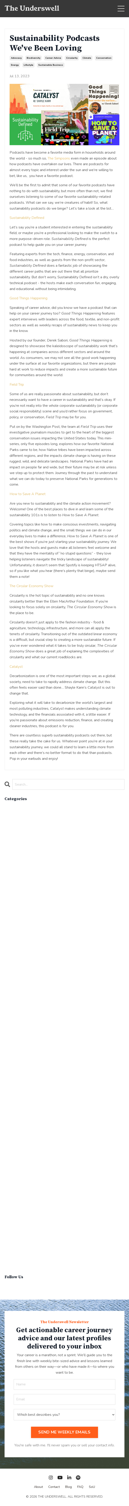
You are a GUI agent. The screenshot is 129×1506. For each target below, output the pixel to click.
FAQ (80, 1487)
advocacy (16, 58)
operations (13, 1108)
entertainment (16, 957)
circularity (71, 58)
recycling (12, 1177)
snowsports (14, 1195)
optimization (14, 1113)
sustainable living (19, 1247)
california (12, 847)
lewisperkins (15, 1044)
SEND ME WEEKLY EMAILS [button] (64, 1432)
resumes (12, 1183)
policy (9, 1148)
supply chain (15, 1212)
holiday (11, 1009)
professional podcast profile (27, 1160)
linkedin (11, 1061)
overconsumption (18, 1125)
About (38, 1487)
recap (10, 1171)
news (9, 1096)
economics (13, 939)
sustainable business (50, 65)
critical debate (16, 928)
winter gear (14, 1264)
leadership (13, 1038)
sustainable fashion (20, 1241)
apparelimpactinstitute (23, 823)
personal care (16, 1142)
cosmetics (13, 916)
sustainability (15, 1218)
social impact (15, 1200)
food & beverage (19, 997)
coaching (11, 887)
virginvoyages (16, 1258)
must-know (14, 1084)
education (12, 945)
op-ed (10, 1102)
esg (8, 974)
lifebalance (14, 1050)
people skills (15, 1137)
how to (11, 1015)
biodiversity (33, 58)
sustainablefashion (19, 1253)
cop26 (10, 910)
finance (10, 992)
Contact (54, 1487)
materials (12, 1079)
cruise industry (16, 934)
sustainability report (21, 1224)
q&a (9, 1166)
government (14, 1003)
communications (17, 893)
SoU (92, 1487)
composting (14, 899)
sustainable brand (19, 1229)
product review (17, 1154)
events (10, 980)
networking (14, 1090)
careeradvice (15, 858)
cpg (8, 922)
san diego (13, 1189)
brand (9, 835)
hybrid (10, 1021)
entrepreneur (15, 963)
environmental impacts (23, 968)
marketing (13, 1073)
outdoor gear (15, 1119)
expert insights (16, 986)
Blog (68, 1487)
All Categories (16, 806)
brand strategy (17, 841)
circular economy (18, 870)
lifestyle (28, 65)
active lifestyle (17, 812)
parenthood (14, 1131)
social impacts (16, 1206)
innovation (13, 1026)
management (15, 1067)
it (6, 1032)
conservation (103, 58)
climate (87, 58)
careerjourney (16, 864)
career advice (53, 58)
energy (15, 65)
